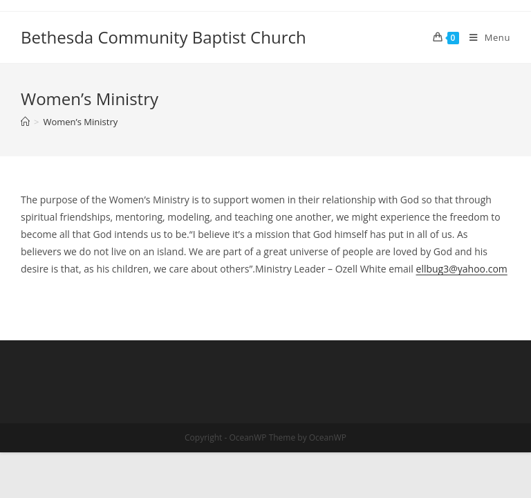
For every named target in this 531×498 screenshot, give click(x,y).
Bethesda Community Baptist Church (163, 37)
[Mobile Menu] (484, 37)
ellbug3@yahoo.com (461, 268)
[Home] (25, 122)
